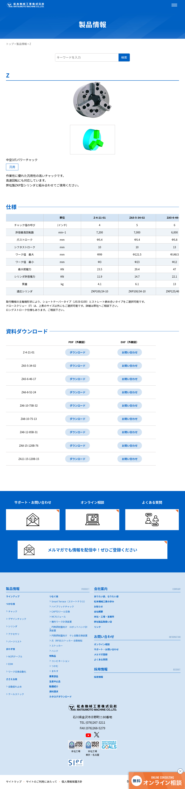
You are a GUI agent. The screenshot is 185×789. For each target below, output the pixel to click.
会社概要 (98, 612)
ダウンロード (77, 352)
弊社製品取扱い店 (103, 622)
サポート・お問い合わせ (106, 650)
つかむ (54, 666)
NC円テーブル (15, 657)
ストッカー (57, 646)
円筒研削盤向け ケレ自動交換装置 (69, 636)
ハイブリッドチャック (62, 607)
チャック (12, 612)
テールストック (16, 694)
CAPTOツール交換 (60, 612)
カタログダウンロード (60, 697)
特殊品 (52, 656)
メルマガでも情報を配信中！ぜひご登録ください (81, 550)
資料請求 (53, 692)
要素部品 (53, 677)
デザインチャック (17, 619)
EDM (10, 664)
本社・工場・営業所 (104, 617)
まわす (54, 671)
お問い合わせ (130, 352)
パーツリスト (15, 642)
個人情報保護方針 (72, 782)
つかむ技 (10, 604)
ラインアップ (12, 597)
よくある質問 (100, 660)
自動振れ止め (15, 687)
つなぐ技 (53, 597)
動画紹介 (53, 687)
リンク (97, 627)
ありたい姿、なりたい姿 (106, 597)
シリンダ (12, 627)
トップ (10, 44)
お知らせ (98, 607)
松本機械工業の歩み (104, 602)
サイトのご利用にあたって (41, 782)
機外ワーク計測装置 (61, 622)
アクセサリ (13, 634)
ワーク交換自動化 (17, 672)
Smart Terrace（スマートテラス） (68, 602)
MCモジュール (58, 617)
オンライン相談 (102, 645)
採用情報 (98, 677)
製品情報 (21, 44)
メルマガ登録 (100, 655)
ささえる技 (11, 679)
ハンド (54, 651)
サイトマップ (14, 782)
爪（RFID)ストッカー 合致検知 (66, 641)
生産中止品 (54, 682)
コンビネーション (60, 661)
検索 (124, 57)
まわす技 (10, 649)
